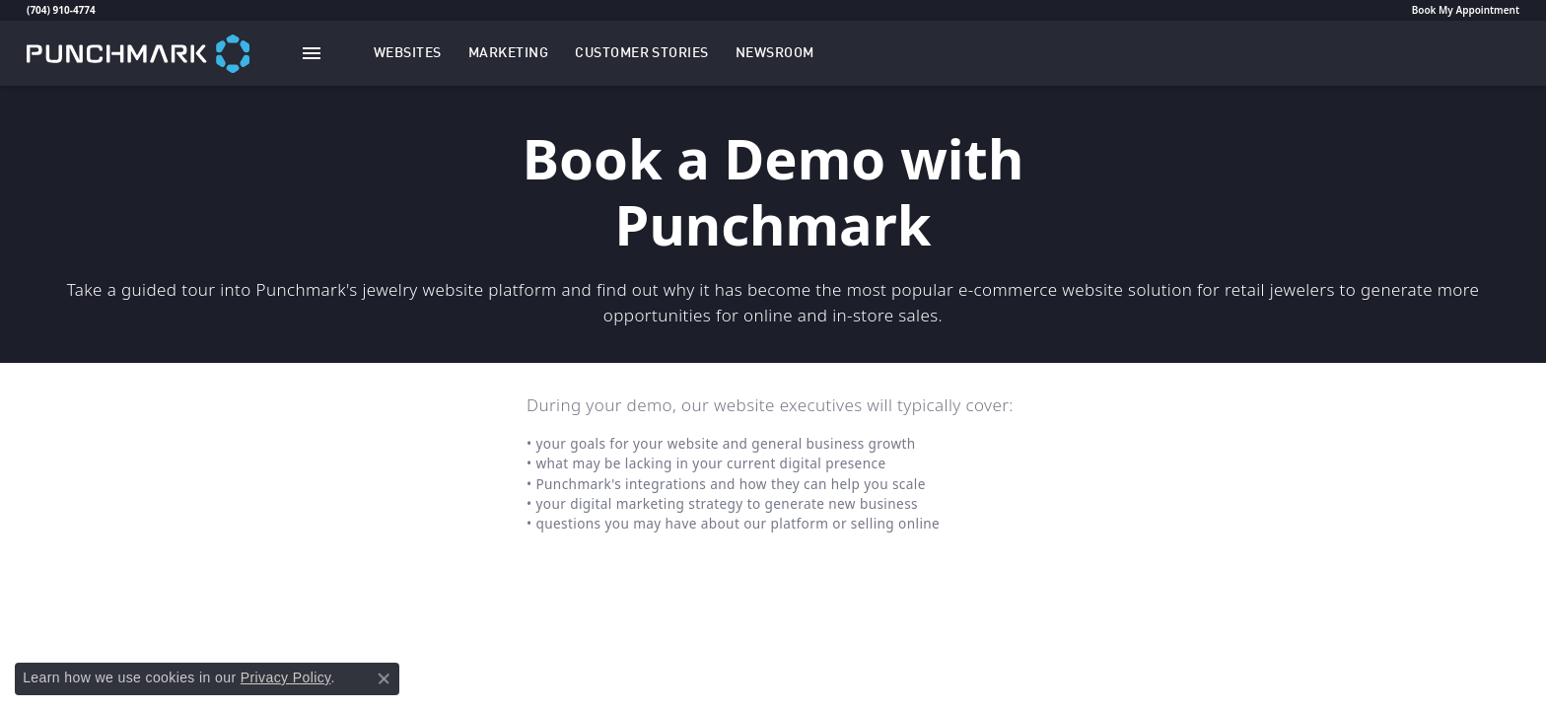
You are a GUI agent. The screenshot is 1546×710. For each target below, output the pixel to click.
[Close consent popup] (383, 678)
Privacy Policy (286, 677)
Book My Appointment (1465, 10)
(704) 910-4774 (61, 10)
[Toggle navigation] (311, 53)
